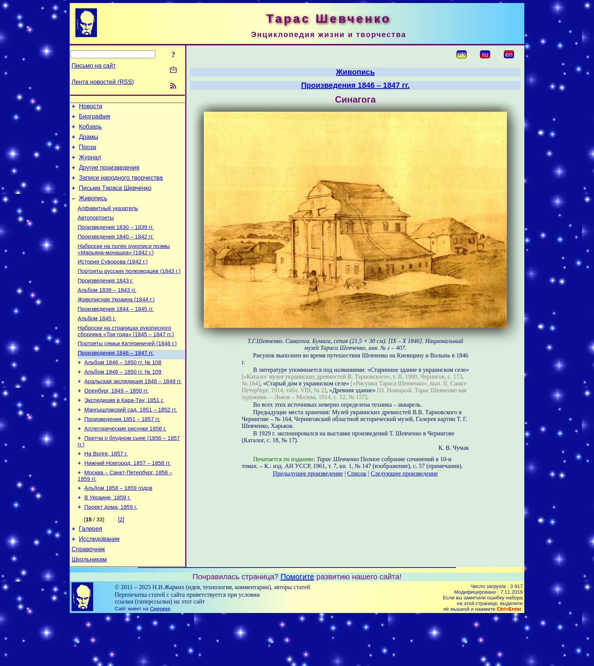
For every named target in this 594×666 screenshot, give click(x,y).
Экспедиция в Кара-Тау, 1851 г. (124, 434)
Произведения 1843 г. (105, 301)
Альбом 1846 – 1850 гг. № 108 (123, 392)
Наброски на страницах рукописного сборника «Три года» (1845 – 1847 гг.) (126, 357)
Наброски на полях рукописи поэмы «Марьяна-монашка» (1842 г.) (124, 266)
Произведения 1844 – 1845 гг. (116, 333)
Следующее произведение (404, 473)
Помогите (297, 626)
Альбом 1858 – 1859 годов (118, 531)
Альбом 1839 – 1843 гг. (107, 312)
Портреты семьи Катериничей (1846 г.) (127, 371)
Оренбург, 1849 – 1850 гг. (116, 424)
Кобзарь (90, 130)
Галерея (90, 575)
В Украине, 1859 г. (107, 542)
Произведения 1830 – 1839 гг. (116, 242)
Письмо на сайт (94, 65)
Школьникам (89, 609)
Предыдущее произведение (308, 473)
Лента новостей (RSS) (103, 82)
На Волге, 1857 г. (106, 493)
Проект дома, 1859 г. (111, 552)
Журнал (90, 164)
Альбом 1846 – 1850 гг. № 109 (123, 402)
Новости (90, 107)
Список (357, 473)
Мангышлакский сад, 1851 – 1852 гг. (130, 445)
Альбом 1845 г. (97, 343)
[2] (121, 565)
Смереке (160, 658)
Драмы (88, 141)
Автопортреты (96, 231)
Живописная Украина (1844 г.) (116, 322)
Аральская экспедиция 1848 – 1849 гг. (133, 413)
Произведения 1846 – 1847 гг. (116, 381)
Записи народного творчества (121, 187)
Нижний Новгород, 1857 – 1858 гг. (127, 504)
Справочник (88, 598)
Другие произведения (109, 175)
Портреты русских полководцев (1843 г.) (129, 290)
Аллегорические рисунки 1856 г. (125, 466)
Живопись (93, 209)
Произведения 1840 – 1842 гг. (116, 253)
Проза (87, 153)
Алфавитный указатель (108, 221)
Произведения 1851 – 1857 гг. (122, 455)
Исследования (99, 586)
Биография (94, 118)
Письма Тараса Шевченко (115, 198)
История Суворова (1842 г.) (113, 280)
